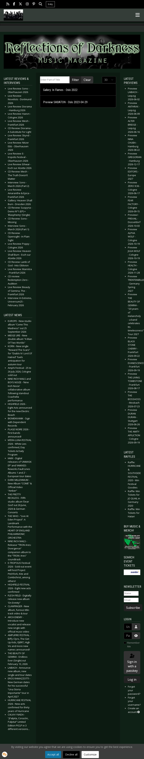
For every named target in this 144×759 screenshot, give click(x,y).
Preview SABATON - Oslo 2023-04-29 (65, 102)
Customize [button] (90, 754)
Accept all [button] (53, 754)
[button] (4, 754)
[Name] (131, 593)
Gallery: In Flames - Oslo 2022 (60, 90)
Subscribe (133, 608)
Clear (87, 80)
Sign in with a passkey (132, 663)
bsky (50, 4)
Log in (132, 680)
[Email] (131, 600)
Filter (75, 80)
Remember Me (133, 644)
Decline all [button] (71, 754)
